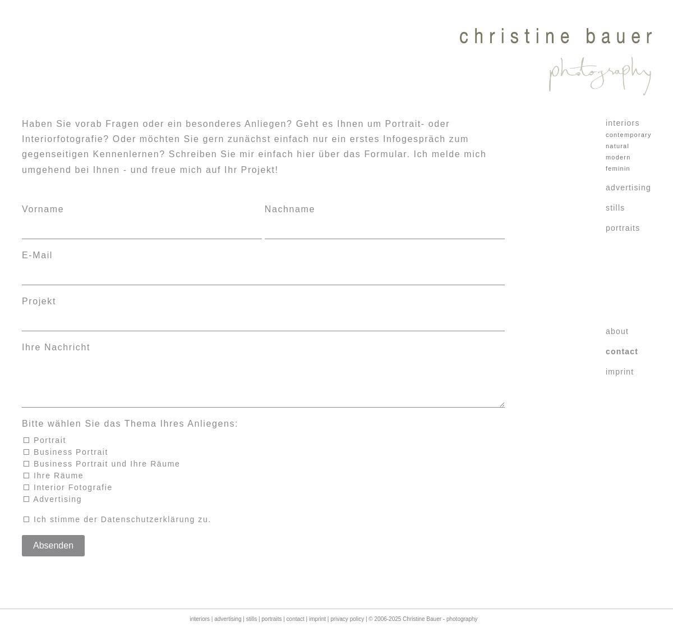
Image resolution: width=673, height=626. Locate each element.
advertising (627, 187)
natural (617, 146)
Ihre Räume (54, 484)
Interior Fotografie (68, 496)
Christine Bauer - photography (440, 619)
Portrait (45, 449)
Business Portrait (66, 460)
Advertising (53, 508)
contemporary (624, 134)
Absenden (53, 554)
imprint (620, 371)
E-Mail (37, 255)
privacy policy (347, 619)
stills (615, 207)
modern (618, 157)
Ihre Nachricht (56, 347)
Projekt (39, 301)
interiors (623, 122)
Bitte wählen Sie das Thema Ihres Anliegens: (130, 432)
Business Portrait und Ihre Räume (102, 472)
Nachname (290, 209)
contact (622, 351)
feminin (618, 168)
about (617, 331)
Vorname (43, 209)
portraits (623, 227)
